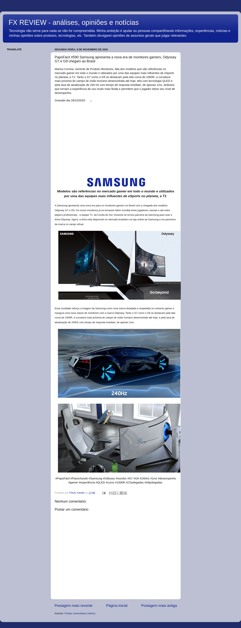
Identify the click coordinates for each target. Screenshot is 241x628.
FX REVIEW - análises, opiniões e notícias (74, 22)
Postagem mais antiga (159, 606)
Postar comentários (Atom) (80, 613)
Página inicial (116, 606)
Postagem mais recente (73, 606)
